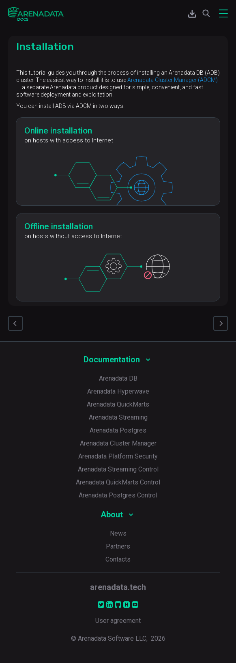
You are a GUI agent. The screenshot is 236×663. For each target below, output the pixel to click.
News (118, 533)
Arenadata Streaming (118, 417)
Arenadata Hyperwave (118, 391)
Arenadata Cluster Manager (118, 443)
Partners (118, 546)
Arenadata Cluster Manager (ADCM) (172, 80)
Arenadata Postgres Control (118, 495)
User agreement (118, 620)
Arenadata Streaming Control (118, 469)
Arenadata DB (118, 378)
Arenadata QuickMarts (118, 404)
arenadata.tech (118, 587)
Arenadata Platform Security (118, 456)
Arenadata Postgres (118, 430)
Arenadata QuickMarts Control (118, 482)
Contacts (118, 559)
